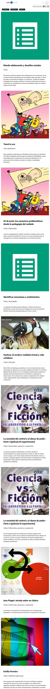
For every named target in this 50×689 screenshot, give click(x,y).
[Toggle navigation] (1, 0)
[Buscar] (43, 3)
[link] (47, 3)
